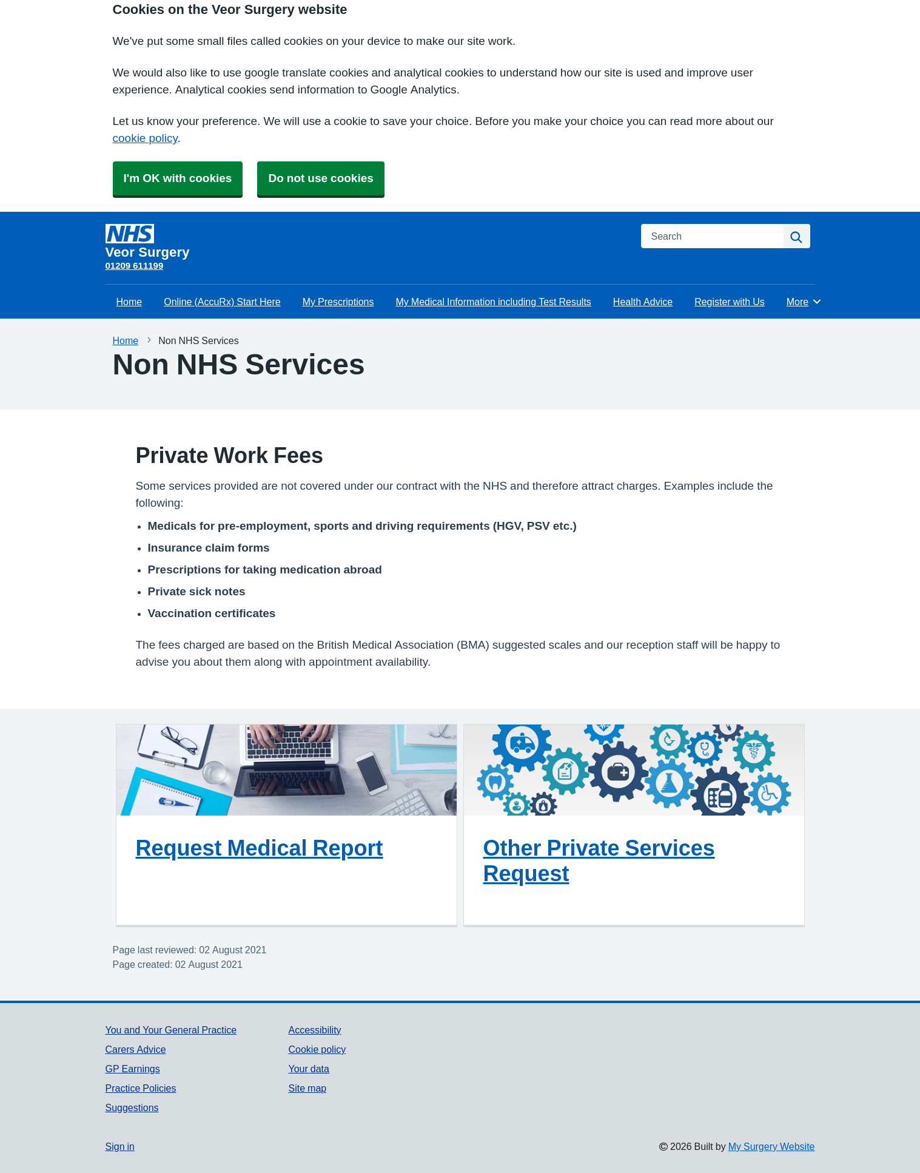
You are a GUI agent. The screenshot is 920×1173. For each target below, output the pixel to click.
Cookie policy (317, 1049)
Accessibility (314, 1030)
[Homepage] (366, 241)
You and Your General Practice (171, 1030)
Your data (308, 1068)
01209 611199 (135, 265)
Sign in (120, 1146)
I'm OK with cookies (178, 178)
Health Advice (643, 301)
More (804, 301)
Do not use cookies (320, 178)
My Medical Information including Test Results (493, 301)
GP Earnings (133, 1068)
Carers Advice (136, 1049)
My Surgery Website (771, 1146)
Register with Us (729, 301)
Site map (307, 1088)
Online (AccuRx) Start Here (222, 301)
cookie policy (145, 138)
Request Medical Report (259, 848)
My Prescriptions (338, 301)
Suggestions (132, 1107)
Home (129, 301)
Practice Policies (141, 1088)
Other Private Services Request (599, 860)
